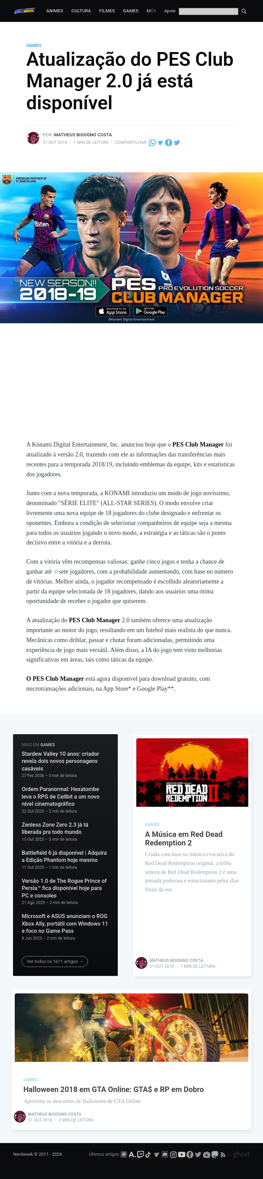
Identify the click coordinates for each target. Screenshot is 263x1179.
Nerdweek (23, 1153)
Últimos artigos (104, 1153)
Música (155, 10)
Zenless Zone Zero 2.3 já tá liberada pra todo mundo (55, 828)
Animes (54, 10)
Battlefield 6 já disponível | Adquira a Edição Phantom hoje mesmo (64, 857)
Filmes (107, 10)
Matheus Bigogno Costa (83, 134)
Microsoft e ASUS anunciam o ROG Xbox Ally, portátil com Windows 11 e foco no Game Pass (65, 923)
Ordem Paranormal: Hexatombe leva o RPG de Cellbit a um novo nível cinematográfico (60, 796)
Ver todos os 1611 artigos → (55, 961)
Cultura (81, 10)
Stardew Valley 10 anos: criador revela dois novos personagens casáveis (60, 761)
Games (130, 10)
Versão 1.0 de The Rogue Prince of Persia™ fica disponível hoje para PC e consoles (64, 888)
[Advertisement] (131, 388)
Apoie (169, 10)
